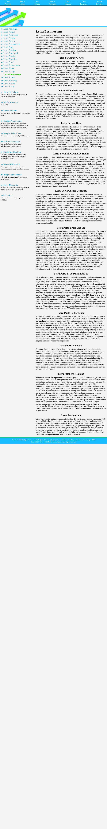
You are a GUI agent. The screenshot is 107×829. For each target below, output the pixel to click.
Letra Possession (10, 35)
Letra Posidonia (10, 29)
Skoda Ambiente (10, 102)
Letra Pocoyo (9, 71)
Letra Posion (9, 38)
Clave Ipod (8, 195)
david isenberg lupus (48, 440)
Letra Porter (8, 68)
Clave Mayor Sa (10, 185)
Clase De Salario (10, 92)
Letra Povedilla (10, 59)
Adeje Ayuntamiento (12, 174)
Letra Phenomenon (11, 44)
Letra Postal (8, 62)
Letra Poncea (68, 2)
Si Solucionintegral (11, 141)
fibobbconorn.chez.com (55, 442)
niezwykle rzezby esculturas (65, 440)
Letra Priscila (7, 2)
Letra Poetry (8, 86)
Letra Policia (37, 2)
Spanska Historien (11, 164)
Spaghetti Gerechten (12, 133)
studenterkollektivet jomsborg (21, 440)
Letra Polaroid (52, 2)
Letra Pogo (8, 47)
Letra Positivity (10, 80)
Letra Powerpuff (10, 53)
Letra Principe (83, 2)
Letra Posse (22, 2)
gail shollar (36, 440)
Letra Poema (9, 83)
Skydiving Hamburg (12, 152)
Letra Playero (9, 41)
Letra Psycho (99, 2)
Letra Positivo (9, 56)
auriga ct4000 (90, 440)
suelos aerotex (80, 440)
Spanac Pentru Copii (12, 121)
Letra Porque (9, 32)
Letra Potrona (9, 77)
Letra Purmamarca (11, 65)
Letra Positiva (9, 50)
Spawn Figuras (10, 110)
